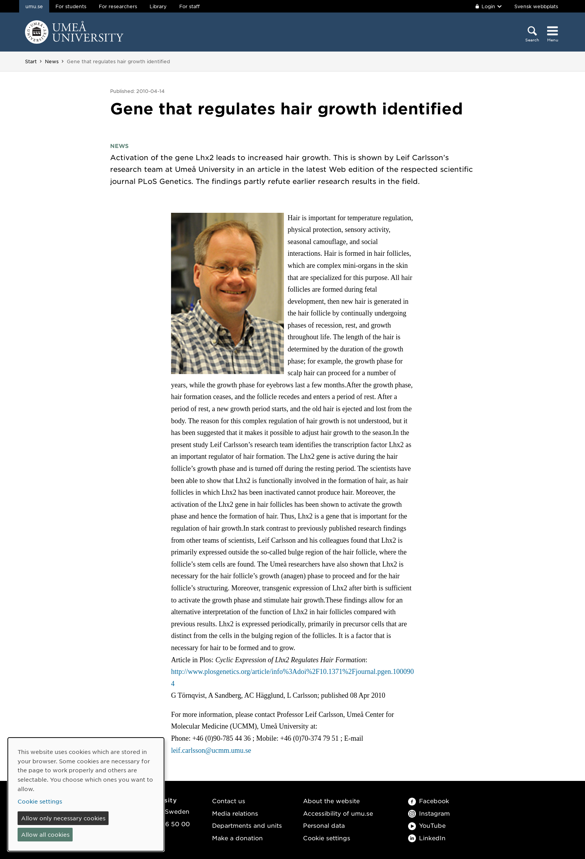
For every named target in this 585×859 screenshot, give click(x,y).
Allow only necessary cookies (63, 818)
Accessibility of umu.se (338, 813)
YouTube (427, 825)
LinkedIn (427, 837)
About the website (331, 800)
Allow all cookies (45, 834)
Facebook (428, 800)
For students (70, 6)
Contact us (228, 800)
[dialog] (86, 794)
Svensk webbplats (536, 6)
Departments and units (247, 825)
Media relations (235, 813)
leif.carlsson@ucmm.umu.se (211, 750)
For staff (189, 6)
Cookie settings (326, 837)
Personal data (324, 825)
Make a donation (237, 837)
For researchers (118, 6)
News (52, 61)
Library (158, 6)
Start (31, 61)
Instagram (429, 813)
